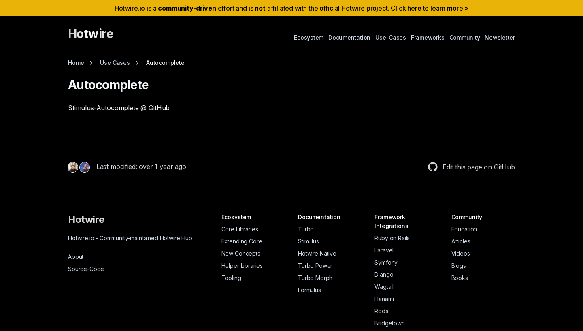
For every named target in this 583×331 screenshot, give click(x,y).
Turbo (306, 229)
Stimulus (308, 241)
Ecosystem (308, 37)
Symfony (386, 262)
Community (464, 37)
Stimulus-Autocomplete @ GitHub (119, 108)
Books (459, 277)
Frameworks (428, 37)
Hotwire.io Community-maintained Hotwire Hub (130, 238)
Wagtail (384, 286)
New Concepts (240, 253)
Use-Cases (390, 37)
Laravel (384, 250)
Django (383, 274)
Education (464, 229)
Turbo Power (315, 265)
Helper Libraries (242, 265)
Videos (460, 253)
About (75, 256)
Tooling (231, 277)
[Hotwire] (90, 37)
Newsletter (500, 37)
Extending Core (241, 241)
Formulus (309, 289)
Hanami (384, 298)
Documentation (349, 37)
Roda (381, 311)
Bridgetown (389, 323)
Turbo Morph (315, 277)
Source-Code (86, 268)
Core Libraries (239, 229)
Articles (460, 241)
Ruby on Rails (392, 238)
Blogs (458, 265)
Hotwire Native (317, 253)
